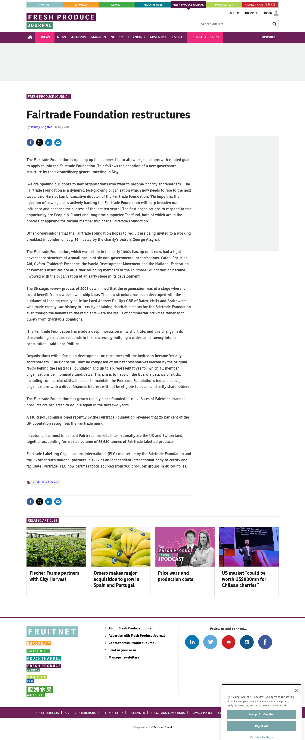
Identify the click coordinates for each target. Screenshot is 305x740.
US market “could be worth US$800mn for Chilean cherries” (244, 579)
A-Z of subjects (47, 713)
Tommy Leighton (41, 127)
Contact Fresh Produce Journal (132, 643)
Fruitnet (45, 4)
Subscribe (251, 13)
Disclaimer (137, 713)
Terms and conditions (168, 713)
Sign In (267, 13)
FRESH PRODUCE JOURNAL (188, 4)
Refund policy (112, 713)
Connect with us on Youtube (229, 642)
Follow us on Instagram (247, 642)
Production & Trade (45, 482)
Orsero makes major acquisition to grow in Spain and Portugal (116, 579)
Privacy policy (201, 713)
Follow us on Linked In (192, 642)
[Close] (296, 706)
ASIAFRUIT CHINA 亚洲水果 (260, 4)
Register (233, 13)
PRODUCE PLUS (224, 4)
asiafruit (117, 4)
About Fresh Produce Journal (131, 628)
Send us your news (122, 650)
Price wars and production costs (175, 576)
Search (274, 24)
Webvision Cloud (162, 727)
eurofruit (80, 4)
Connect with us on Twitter (210, 642)
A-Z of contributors (80, 713)
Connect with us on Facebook (265, 642)
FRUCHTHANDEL (153, 4)
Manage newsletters (124, 657)
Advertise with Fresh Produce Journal (137, 635)
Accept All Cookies (261, 730)
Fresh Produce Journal (48, 96)
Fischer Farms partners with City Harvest (54, 576)
